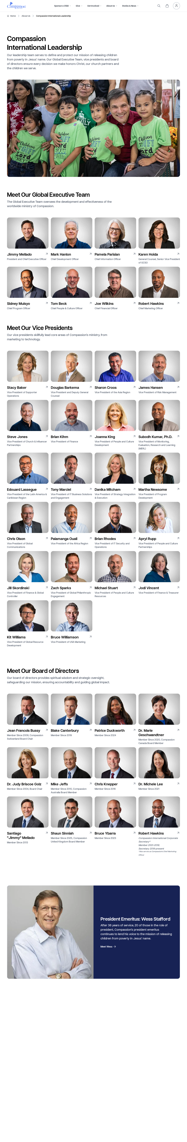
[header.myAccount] (176, 5)
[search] (158, 5)
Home (13, 16)
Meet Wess (108, 946)
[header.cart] (167, 5)
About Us (26, 16)
